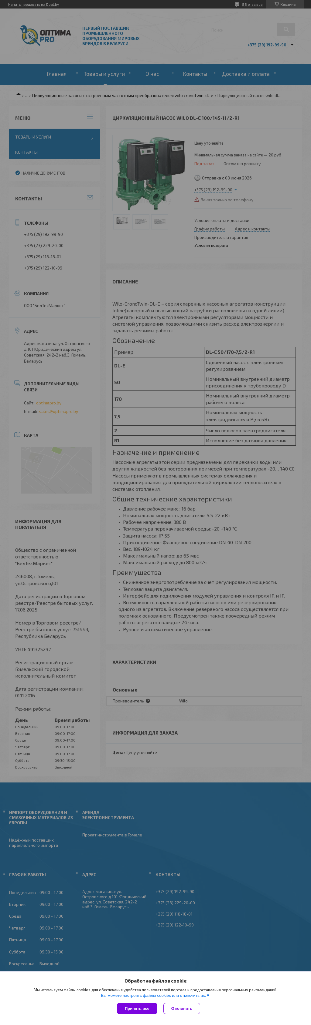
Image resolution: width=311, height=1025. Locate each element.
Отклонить (181, 1008)
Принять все (137, 1008)
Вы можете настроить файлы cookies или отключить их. (153, 995)
